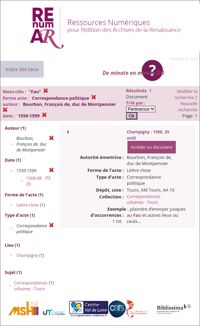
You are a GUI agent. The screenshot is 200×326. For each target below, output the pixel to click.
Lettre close (27, 205)
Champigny (27, 255)
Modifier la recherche (185, 94)
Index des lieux (22, 69)
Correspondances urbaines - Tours (31, 286)
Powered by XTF (184, 58)
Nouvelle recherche (187, 107)
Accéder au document (151, 147)
